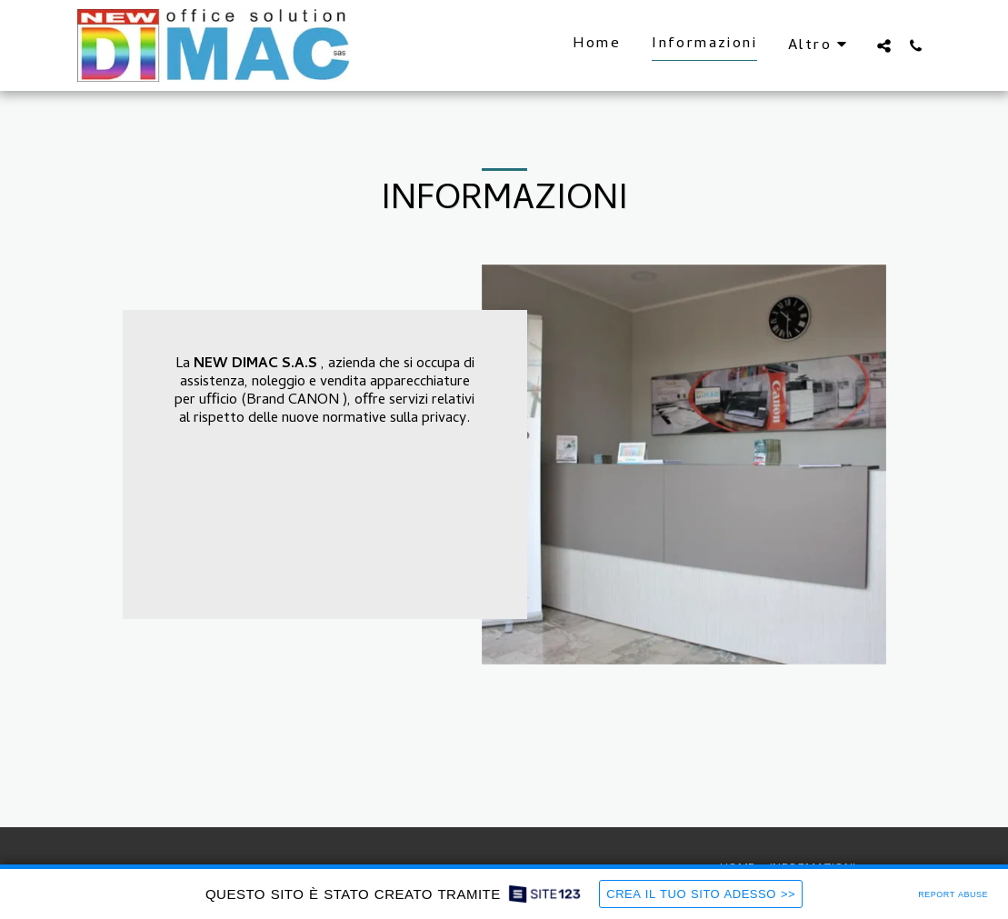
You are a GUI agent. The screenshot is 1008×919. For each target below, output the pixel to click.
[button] (884, 45)
